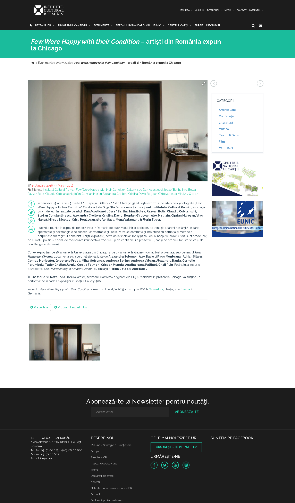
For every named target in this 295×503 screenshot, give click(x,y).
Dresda (185, 289)
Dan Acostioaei (153, 189)
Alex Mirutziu (179, 193)
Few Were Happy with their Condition (101, 189)
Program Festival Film (70, 307)
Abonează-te (187, 412)
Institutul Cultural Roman (59, 189)
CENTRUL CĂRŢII (178, 25)
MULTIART (226, 148)
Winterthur (156, 289)
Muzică (224, 129)
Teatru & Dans (229, 135)
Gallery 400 (134, 189)
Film (222, 141)
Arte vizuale (227, 110)
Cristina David (137, 193)
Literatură (226, 122)
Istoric (94, 469)
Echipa (95, 451)
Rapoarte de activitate (104, 463)
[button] (204, 83)
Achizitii (95, 482)
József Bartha (172, 189)
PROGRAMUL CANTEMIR (72, 25)
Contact (241, 10)
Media (228, 10)
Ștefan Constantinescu (87, 193)
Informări (213, 25)
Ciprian (193, 193)
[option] (64, 343)
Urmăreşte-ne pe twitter (176, 447)
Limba (185, 10)
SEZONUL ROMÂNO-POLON (133, 25)
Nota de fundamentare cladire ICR (111, 488)
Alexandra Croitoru (115, 193)
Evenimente (101, 25)
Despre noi (213, 10)
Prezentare (39, 307)
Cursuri (199, 10)
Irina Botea (189, 189)
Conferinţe (226, 116)
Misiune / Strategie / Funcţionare (111, 445)
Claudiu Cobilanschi (58, 193)
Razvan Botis (36, 193)
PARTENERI (254, 10)
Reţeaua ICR (43, 25)
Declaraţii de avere (102, 475)
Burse (199, 25)
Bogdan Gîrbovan (158, 193)
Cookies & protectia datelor (107, 500)
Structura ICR (99, 457)
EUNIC (157, 25)
